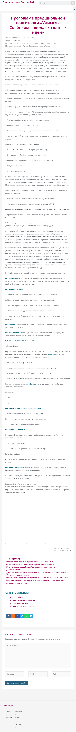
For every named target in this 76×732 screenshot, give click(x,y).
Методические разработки (24, 600)
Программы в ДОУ (20, 603)
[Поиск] (73, 3)
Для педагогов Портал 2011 (19, 2)
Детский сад (18, 597)
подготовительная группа (23, 606)
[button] (74, 8)
